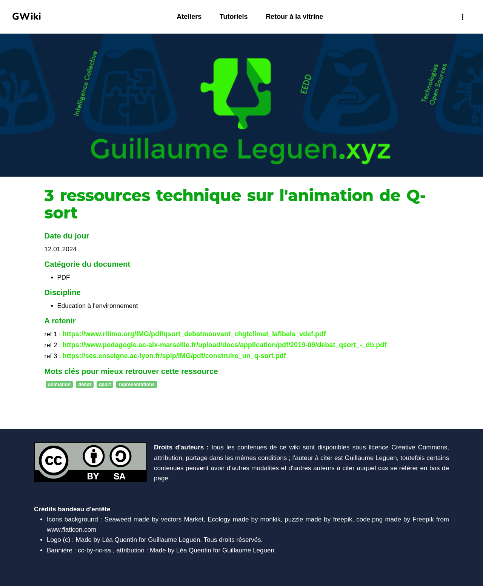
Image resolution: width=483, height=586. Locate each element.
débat (84, 385)
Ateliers (189, 16)
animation (59, 385)
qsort (105, 385)
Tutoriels (234, 16)
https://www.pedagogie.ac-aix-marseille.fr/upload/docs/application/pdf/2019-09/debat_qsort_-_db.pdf (225, 345)
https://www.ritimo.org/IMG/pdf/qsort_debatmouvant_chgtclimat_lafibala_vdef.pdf (194, 334)
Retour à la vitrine (294, 16)
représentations (136, 385)
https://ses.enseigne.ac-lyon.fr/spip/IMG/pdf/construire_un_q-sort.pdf (174, 356)
